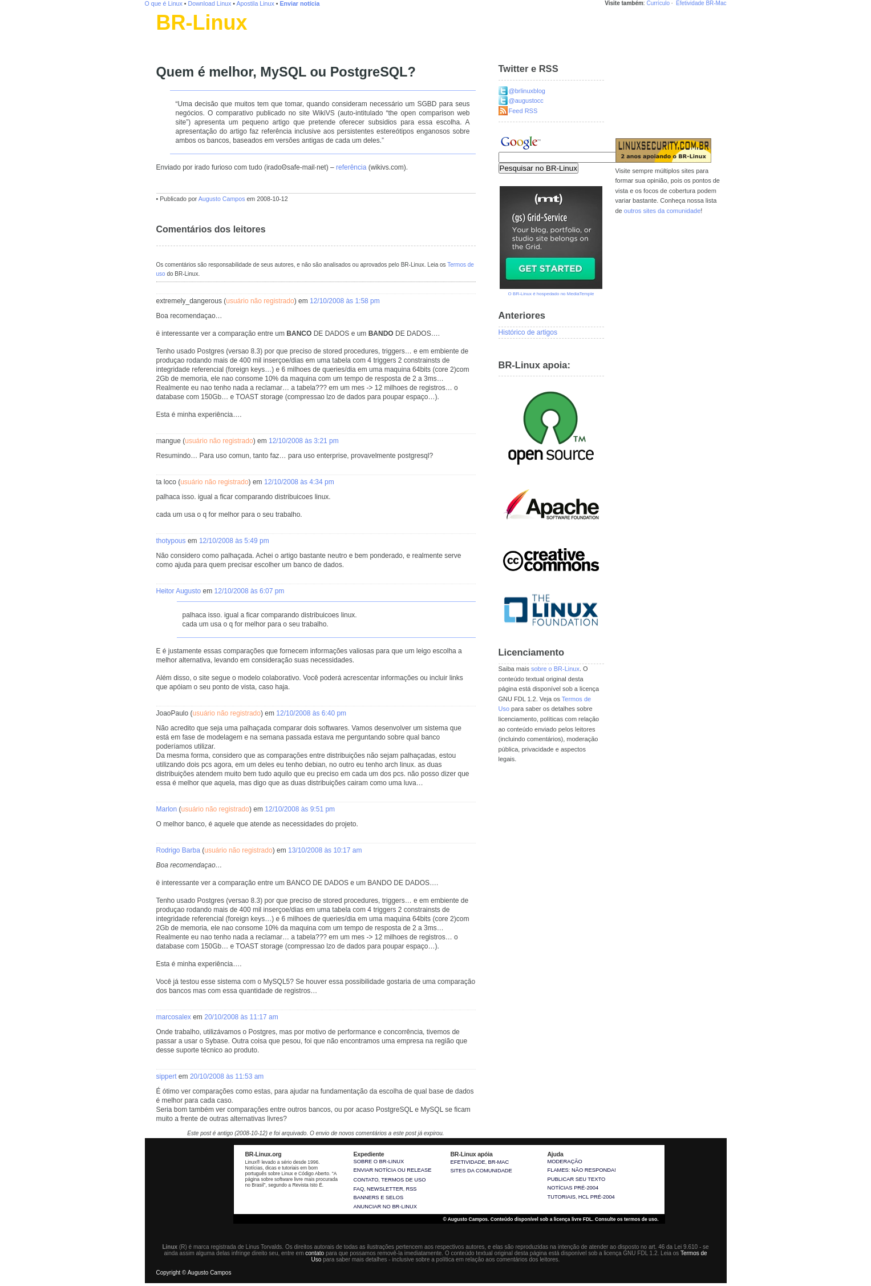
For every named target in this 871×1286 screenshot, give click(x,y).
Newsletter (385, 1189)
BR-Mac (716, 3)
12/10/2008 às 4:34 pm (299, 482)
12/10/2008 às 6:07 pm (249, 591)
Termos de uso (403, 1180)
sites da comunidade (481, 1171)
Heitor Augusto (178, 591)
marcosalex (173, 1017)
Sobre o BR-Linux (379, 1161)
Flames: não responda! (582, 1170)
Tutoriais (562, 1197)
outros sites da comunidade (662, 210)
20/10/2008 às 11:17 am (241, 1017)
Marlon (166, 809)
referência (351, 167)
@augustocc (526, 100)
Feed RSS (523, 110)
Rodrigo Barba (178, 850)
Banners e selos (379, 1197)
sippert (166, 1076)
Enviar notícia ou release (393, 1170)
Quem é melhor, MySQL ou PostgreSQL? (286, 72)
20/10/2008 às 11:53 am (227, 1076)
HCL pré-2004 (596, 1197)
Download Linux (210, 3)
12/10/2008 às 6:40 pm (311, 713)
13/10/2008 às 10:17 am (325, 850)
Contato (366, 1180)
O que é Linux (164, 3)
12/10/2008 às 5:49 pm (234, 541)
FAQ (359, 1189)
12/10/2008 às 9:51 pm (300, 809)
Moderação (565, 1161)
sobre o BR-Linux (555, 668)
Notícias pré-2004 (573, 1188)
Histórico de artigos (528, 332)
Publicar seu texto (577, 1179)
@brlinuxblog (527, 90)
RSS (411, 1189)
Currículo (658, 3)
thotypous (171, 541)
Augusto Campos (221, 198)
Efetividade (690, 3)
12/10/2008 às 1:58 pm (345, 301)
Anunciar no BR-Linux (385, 1206)
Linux (164, 37)
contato (314, 1253)
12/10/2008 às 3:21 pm (304, 441)
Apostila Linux (255, 3)
